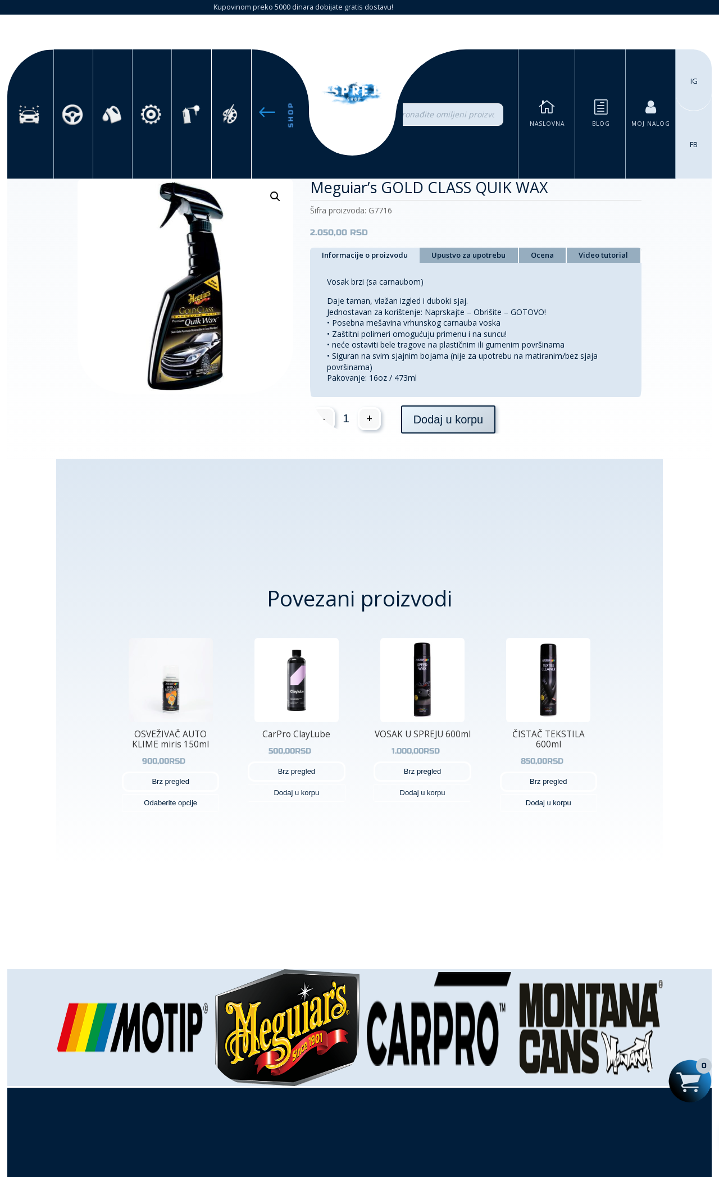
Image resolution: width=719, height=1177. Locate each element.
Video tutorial (603, 255)
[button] (275, 196)
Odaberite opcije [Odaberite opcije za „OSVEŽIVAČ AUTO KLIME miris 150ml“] (170, 803)
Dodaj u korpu (448, 419)
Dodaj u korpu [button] (296, 792)
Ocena (542, 255)
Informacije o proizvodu (365, 255)
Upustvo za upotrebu (468, 255)
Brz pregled (170, 781)
